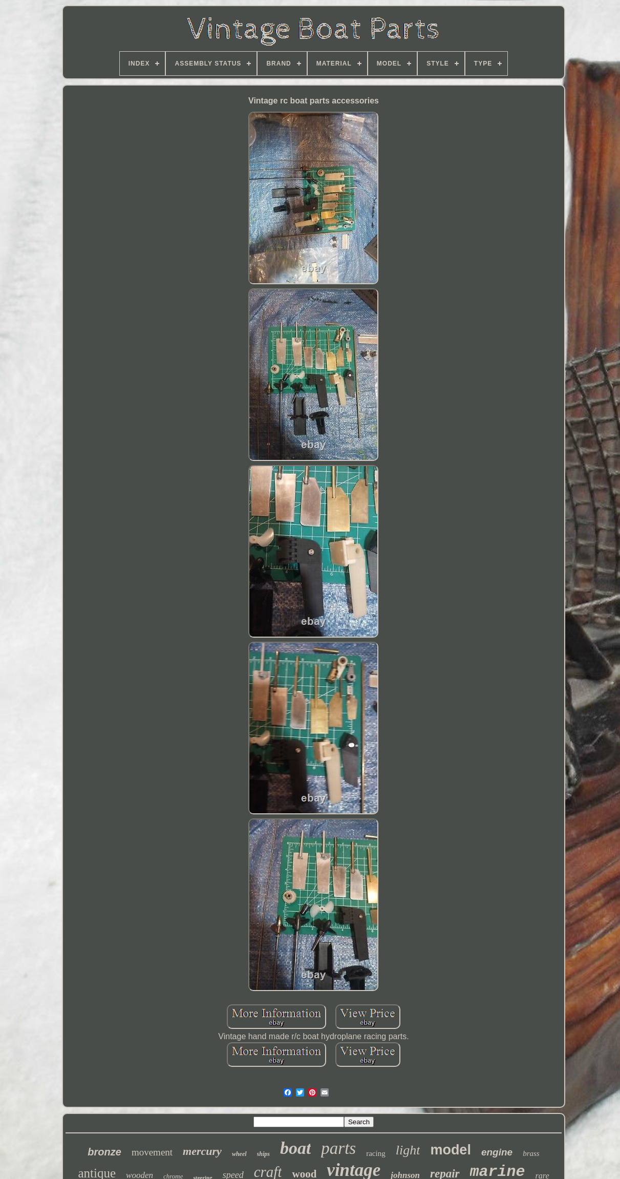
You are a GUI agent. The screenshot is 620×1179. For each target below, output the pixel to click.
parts (338, 1148)
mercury (202, 1151)
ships (263, 1153)
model (450, 1149)
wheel (239, 1153)
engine (496, 1152)
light (408, 1150)
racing (375, 1153)
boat (295, 1148)
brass (531, 1153)
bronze (104, 1151)
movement (152, 1152)
